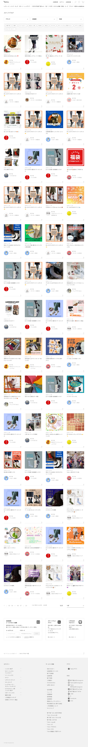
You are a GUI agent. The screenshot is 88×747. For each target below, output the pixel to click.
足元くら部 (32, 25)
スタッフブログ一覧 (24, 653)
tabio (40, 25)
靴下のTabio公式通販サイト (10, 653)
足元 (46, 25)
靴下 (15, 25)
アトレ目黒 (78, 25)
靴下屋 (8, 25)
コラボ (53, 25)
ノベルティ (23, 25)
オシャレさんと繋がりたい (65, 25)
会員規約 (26, 637)
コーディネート (11, 29)
